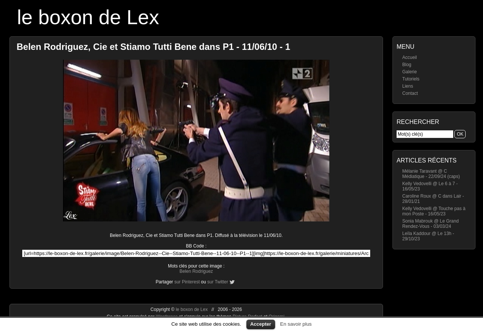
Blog (406, 64)
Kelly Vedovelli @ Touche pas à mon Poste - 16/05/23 (433, 211)
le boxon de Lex (88, 17)
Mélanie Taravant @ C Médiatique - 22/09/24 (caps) (431, 174)
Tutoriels (411, 79)
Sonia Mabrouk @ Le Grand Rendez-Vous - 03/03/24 (430, 223)
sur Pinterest (187, 282)
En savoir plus (296, 324)
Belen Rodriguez (196, 271)
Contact (410, 93)
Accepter (260, 324)
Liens (407, 86)
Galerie (409, 71)
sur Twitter (217, 282)
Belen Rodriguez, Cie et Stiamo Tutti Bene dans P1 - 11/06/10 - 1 (153, 47)
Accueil (409, 57)
